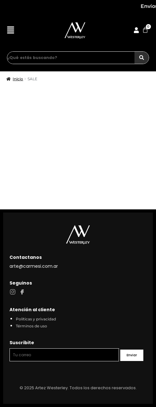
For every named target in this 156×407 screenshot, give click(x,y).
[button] (18, 30)
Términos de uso (31, 326)
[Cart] (145, 30)
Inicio (18, 78)
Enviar (132, 355)
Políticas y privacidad (36, 319)
